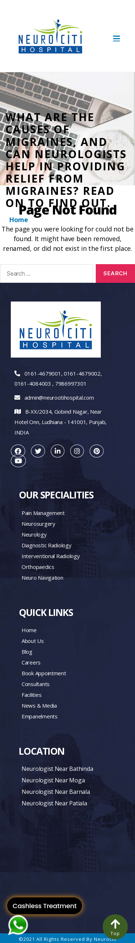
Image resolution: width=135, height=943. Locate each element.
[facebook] (18, 451)
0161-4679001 (42, 373)
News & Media (39, 705)
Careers (31, 662)
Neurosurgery (38, 523)
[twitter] (38, 451)
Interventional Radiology (51, 556)
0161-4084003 (32, 383)
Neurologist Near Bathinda (57, 769)
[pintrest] (97, 451)
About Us (33, 640)
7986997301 (70, 383)
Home (18, 219)
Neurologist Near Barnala (56, 792)
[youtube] (18, 460)
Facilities (31, 694)
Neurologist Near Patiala (54, 803)
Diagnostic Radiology (47, 545)
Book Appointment (44, 673)
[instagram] (77, 451)
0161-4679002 (82, 373)
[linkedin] (57, 451)
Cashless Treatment (45, 905)
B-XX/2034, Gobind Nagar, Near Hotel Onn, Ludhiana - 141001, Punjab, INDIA (60, 422)
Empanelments (40, 716)
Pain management (43, 512)
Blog (27, 651)
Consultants (36, 683)
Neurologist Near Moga (53, 780)
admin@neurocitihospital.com (59, 397)
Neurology (34, 534)
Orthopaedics (38, 566)
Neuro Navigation (42, 577)
